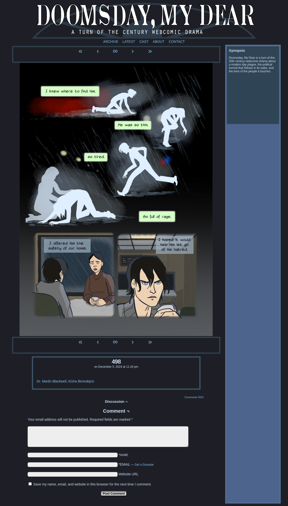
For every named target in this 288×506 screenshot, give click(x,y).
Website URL (128, 474)
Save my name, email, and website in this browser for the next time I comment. (92, 484)
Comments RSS (194, 397)
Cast (143, 42)
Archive (110, 42)
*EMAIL (136, 464)
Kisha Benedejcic (81, 381)
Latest (128, 42)
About (158, 42)
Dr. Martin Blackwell (51, 381)
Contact (177, 42)
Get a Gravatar (144, 464)
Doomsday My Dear (144, 20)
